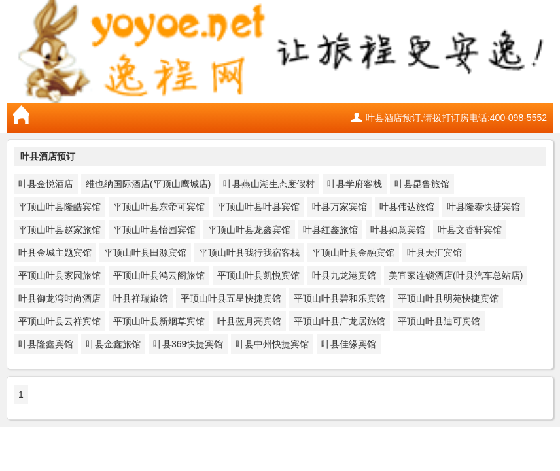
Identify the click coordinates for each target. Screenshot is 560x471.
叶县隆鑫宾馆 (45, 344)
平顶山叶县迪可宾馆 (439, 321)
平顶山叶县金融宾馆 (353, 252)
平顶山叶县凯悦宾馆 (258, 275)
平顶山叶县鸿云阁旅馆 (159, 275)
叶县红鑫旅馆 (330, 229)
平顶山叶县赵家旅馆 (59, 229)
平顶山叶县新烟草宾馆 (159, 321)
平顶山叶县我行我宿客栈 (249, 252)
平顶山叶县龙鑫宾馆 (249, 229)
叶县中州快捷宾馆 (272, 344)
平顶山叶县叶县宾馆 (258, 206)
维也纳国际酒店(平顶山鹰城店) (148, 184)
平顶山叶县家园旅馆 (59, 275)
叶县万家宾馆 (339, 206)
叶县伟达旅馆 (406, 206)
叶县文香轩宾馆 (470, 229)
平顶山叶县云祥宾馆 (59, 321)
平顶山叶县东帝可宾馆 (159, 206)
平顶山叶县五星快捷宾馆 (231, 298)
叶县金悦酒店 (45, 184)
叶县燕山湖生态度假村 (269, 184)
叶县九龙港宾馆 (344, 275)
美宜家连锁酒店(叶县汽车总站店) (456, 275)
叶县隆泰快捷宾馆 (483, 206)
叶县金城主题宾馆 (55, 252)
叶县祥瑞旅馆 (140, 298)
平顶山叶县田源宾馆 (145, 252)
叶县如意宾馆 (397, 229)
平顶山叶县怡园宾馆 (154, 229)
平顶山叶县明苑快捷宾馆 (448, 298)
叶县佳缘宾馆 (348, 344)
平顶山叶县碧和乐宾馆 (339, 298)
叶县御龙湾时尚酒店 (59, 298)
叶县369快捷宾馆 (188, 344)
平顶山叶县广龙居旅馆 (339, 321)
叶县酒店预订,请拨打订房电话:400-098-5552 (456, 118)
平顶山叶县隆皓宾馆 (59, 206)
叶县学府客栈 (354, 184)
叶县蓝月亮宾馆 (249, 321)
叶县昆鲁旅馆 (421, 184)
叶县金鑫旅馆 (113, 344)
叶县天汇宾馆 (434, 252)
